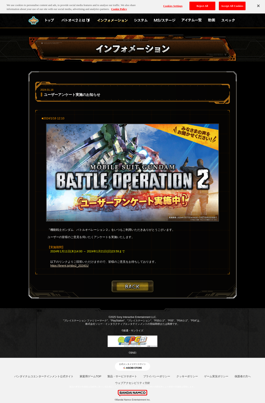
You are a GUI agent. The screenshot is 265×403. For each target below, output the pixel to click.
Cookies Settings (172, 4)
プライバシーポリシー (156, 376)
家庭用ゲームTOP (90, 376)
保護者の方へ (243, 376)
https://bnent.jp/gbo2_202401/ (69, 265)
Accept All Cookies (232, 4)
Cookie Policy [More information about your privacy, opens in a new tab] (119, 7)
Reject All (202, 4)
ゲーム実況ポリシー (216, 376)
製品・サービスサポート (122, 376)
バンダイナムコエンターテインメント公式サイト (43, 376)
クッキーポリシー (187, 376)
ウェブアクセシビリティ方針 (132, 383)
